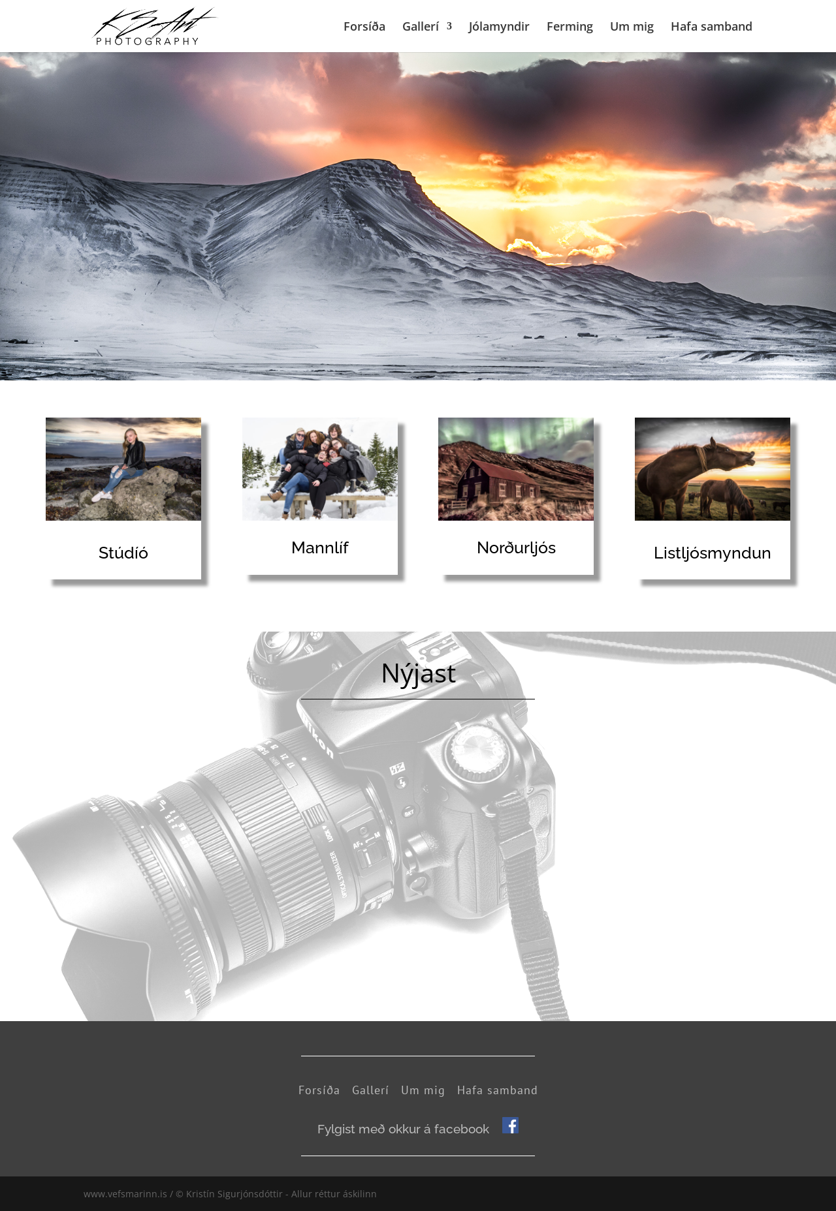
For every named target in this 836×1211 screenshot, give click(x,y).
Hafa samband (711, 28)
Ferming (570, 28)
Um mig (632, 28)
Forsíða (364, 28)
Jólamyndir (499, 28)
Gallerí (420, 28)
